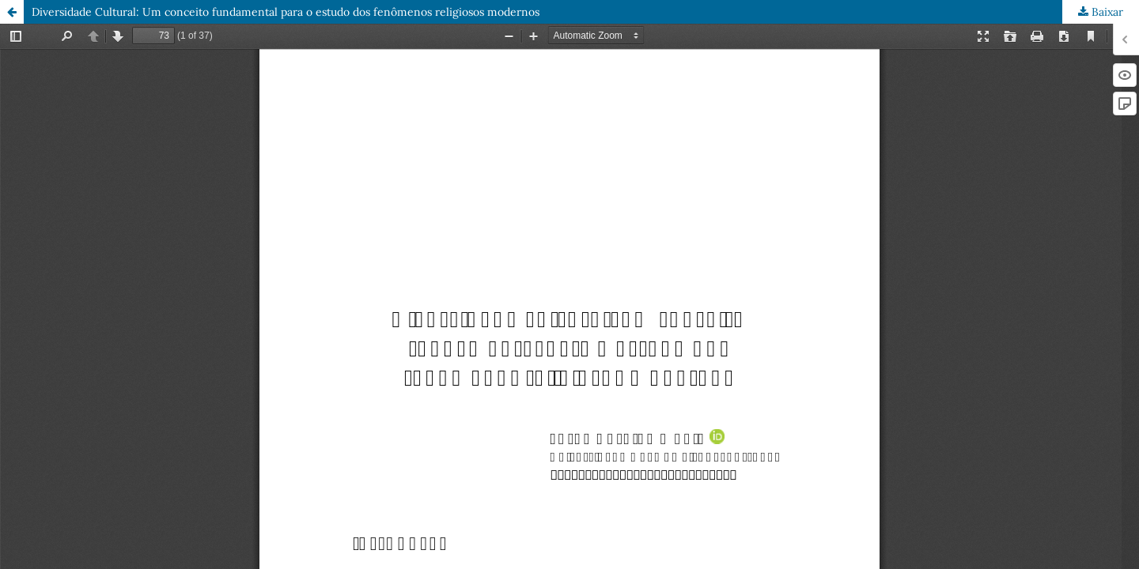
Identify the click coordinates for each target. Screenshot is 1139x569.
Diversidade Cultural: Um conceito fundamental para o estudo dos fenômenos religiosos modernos (285, 12)
